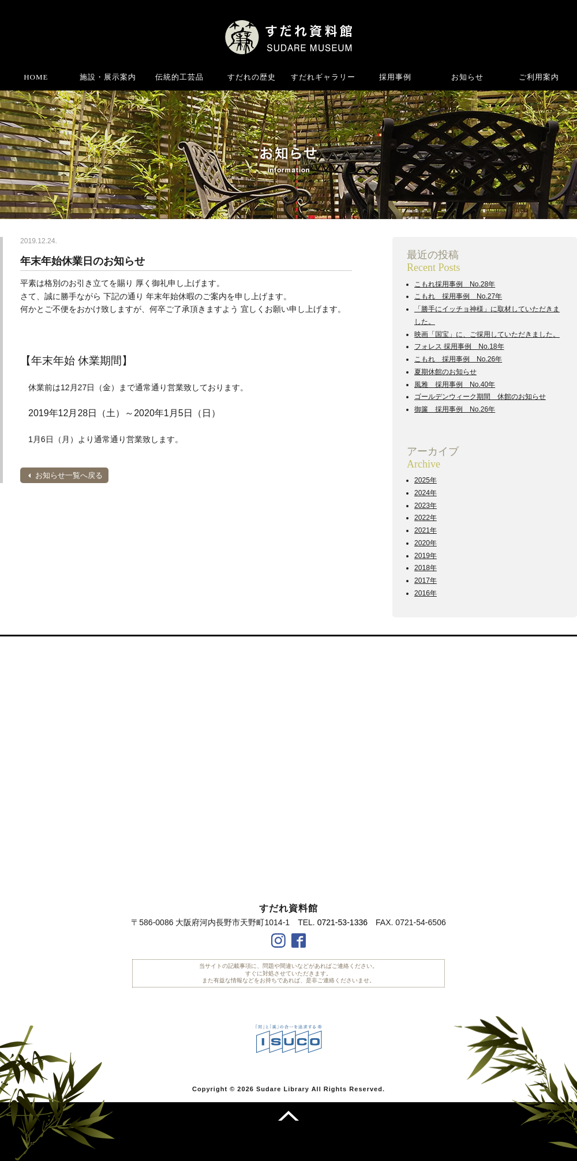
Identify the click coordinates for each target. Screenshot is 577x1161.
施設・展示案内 (108, 77)
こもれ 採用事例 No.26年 (458, 359)
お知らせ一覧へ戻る (69, 475)
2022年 (425, 518)
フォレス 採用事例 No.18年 (459, 346)
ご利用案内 (539, 77)
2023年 (425, 506)
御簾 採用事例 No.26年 (454, 409)
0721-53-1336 (342, 922)
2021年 (425, 530)
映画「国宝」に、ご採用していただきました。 (487, 334)
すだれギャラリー (323, 77)
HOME (36, 77)
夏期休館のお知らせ (445, 372)
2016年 (425, 593)
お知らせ (467, 77)
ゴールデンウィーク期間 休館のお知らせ (480, 397)
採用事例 (395, 77)
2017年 (425, 580)
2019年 (425, 556)
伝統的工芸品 (179, 77)
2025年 (425, 480)
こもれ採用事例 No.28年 (454, 284)
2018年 (425, 568)
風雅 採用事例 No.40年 (454, 384)
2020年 (425, 543)
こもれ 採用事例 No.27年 (458, 296)
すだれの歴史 (251, 77)
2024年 (425, 493)
